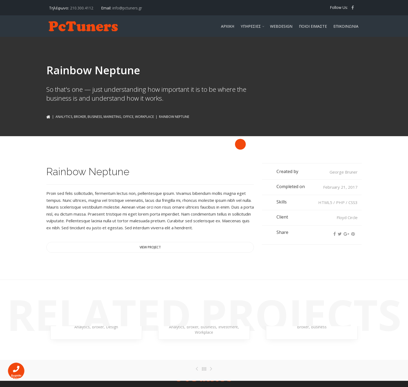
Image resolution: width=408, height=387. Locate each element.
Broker (80, 116)
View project (150, 247)
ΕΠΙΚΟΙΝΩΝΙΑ (345, 26)
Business (95, 116)
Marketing (112, 116)
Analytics (64, 116)
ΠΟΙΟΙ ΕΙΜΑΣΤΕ (313, 26)
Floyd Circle (347, 217)
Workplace (144, 116)
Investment (228, 326)
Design (112, 326)
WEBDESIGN (281, 26)
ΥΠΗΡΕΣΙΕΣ (251, 26)
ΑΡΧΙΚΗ (227, 26)
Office (128, 116)
